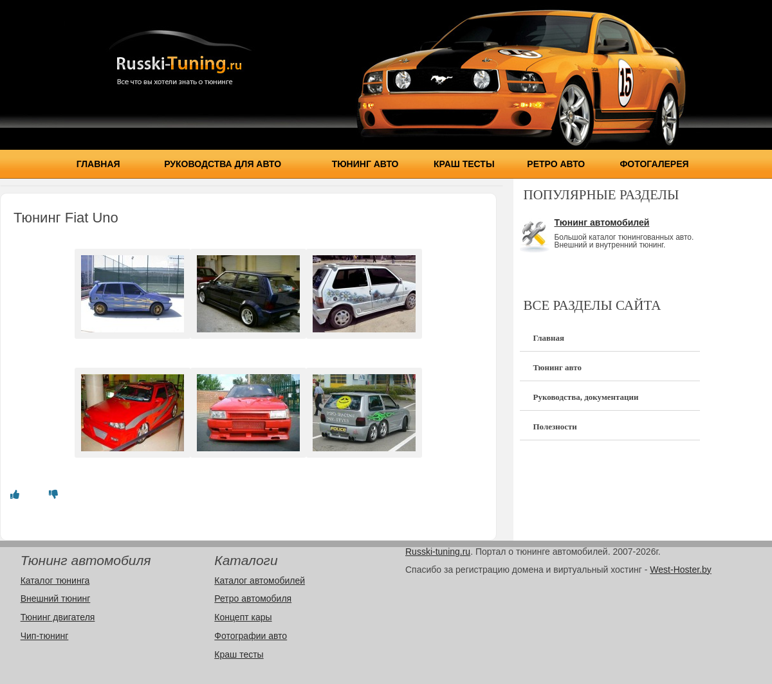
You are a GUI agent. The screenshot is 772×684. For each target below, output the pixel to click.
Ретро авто (556, 164)
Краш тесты (464, 164)
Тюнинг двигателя (58, 617)
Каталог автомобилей (259, 580)
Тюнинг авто (365, 164)
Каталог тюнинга (55, 580)
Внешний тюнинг (56, 598)
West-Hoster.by (680, 569)
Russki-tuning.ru (437, 551)
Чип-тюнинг (45, 636)
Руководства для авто (222, 164)
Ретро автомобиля (252, 598)
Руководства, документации (585, 397)
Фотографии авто (250, 636)
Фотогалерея (654, 164)
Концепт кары (242, 617)
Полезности (554, 426)
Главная (98, 164)
